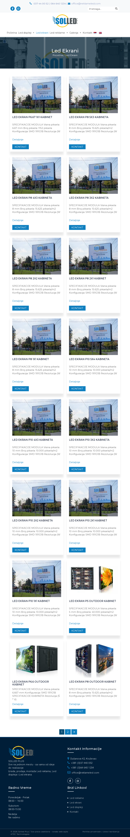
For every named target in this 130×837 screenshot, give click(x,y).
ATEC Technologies (20, 834)
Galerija (75, 32)
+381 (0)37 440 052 (79, 763)
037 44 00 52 (39, 3)
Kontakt (87, 32)
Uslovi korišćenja (111, 832)
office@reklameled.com (83, 772)
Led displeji (26, 32)
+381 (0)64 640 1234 (80, 767)
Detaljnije (17, 139)
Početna (12, 32)
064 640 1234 (58, 3)
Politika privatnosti (92, 832)
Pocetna (58, 55)
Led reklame (59, 32)
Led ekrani (42, 32)
